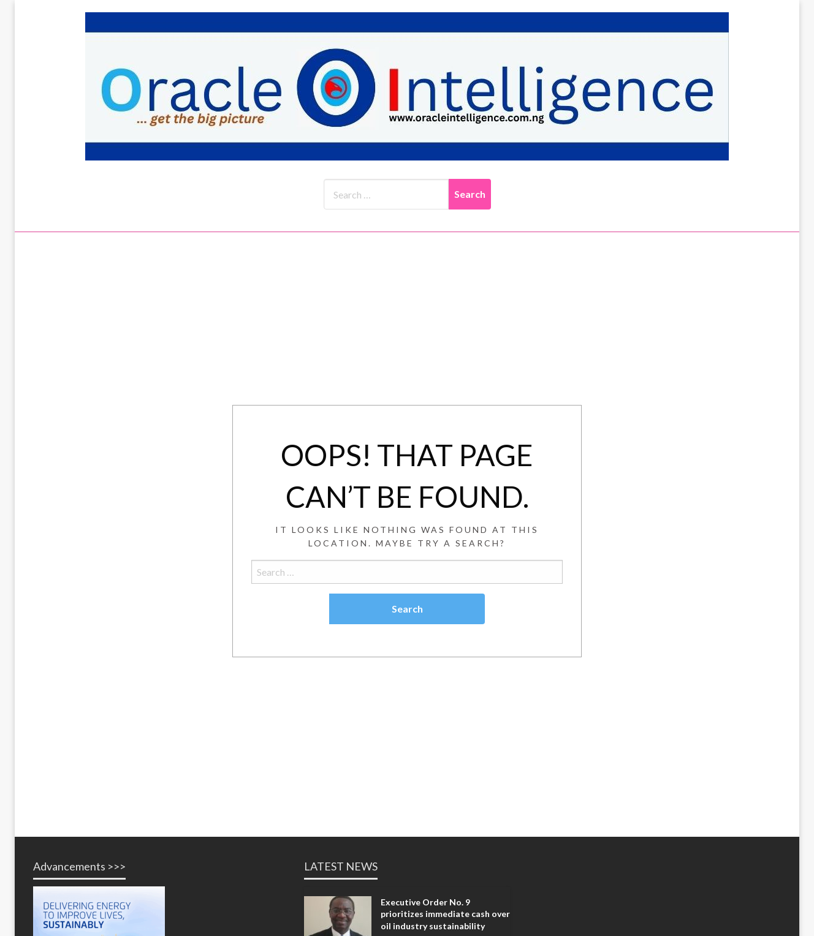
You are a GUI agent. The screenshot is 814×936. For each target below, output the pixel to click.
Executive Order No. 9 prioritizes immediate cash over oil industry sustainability (445, 914)
